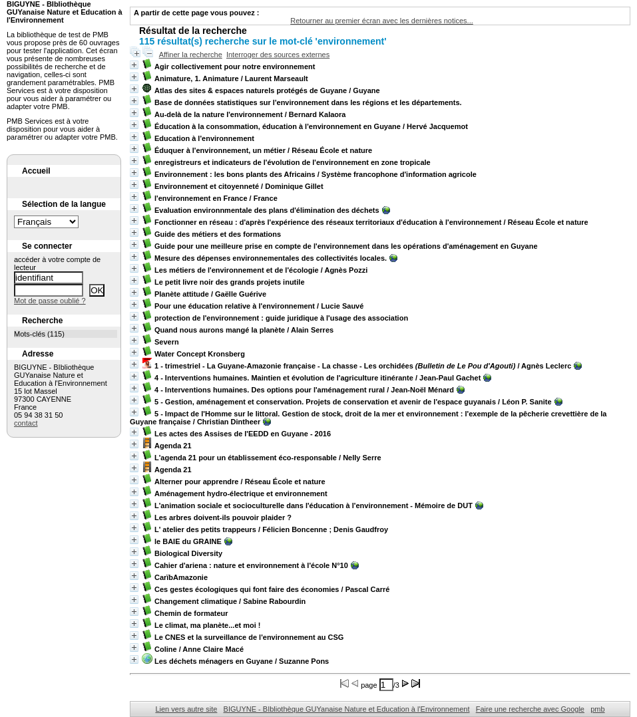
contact (25, 423)
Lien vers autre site (186, 709)
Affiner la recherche (190, 55)
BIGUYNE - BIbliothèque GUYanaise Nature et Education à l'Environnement (347, 709)
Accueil (36, 171)
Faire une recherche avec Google (530, 709)
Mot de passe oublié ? (50, 301)
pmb (597, 709)
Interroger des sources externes (277, 55)
